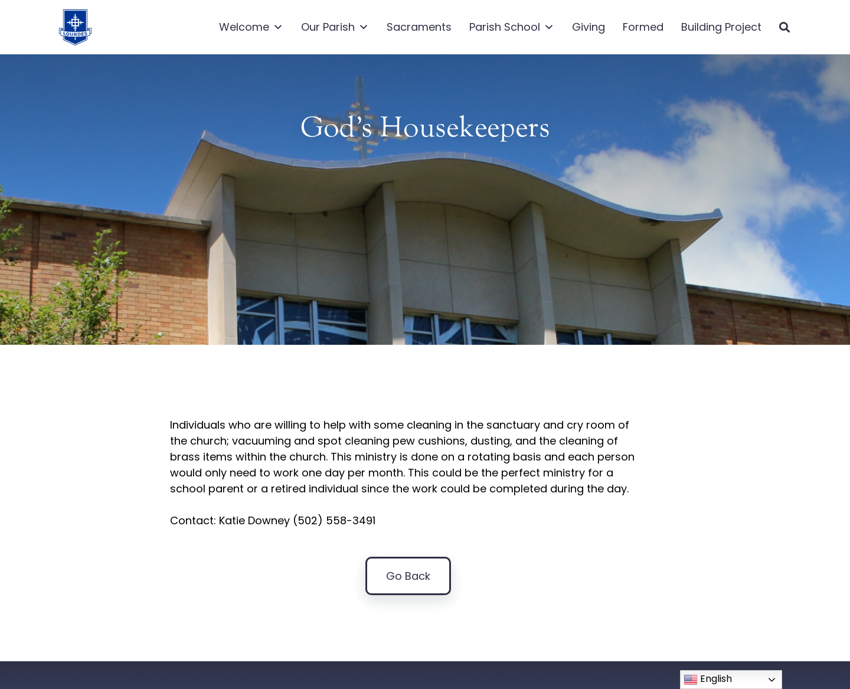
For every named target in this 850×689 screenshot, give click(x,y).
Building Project (721, 26)
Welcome (251, 27)
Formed (643, 26)
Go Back (408, 579)
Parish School (511, 27)
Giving (588, 26)
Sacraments (419, 26)
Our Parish (335, 27)
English (708, 679)
